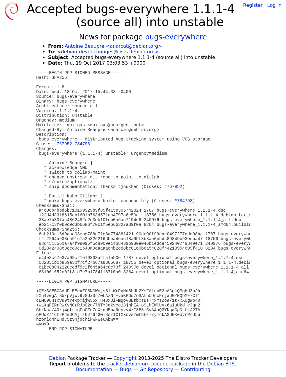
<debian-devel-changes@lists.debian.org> (108, 52)
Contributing (196, 369)
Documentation (94, 369)
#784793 (183, 201)
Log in (274, 5)
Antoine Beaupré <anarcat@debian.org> (113, 46)
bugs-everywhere (176, 37)
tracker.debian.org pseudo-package (148, 364)
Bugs (126, 369)
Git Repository (156, 369)
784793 (82, 144)
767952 (64, 144)
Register (253, 5)
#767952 (173, 186)
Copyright (124, 358)
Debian (57, 358)
